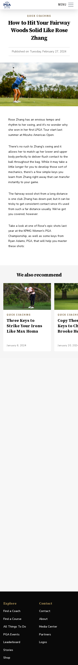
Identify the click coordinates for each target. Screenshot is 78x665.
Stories (8, 650)
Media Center (48, 627)
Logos (43, 642)
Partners (45, 634)
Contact (44, 611)
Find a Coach (11, 611)
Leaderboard (11, 642)
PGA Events (11, 634)
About (43, 619)
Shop (6, 658)
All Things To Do (14, 627)
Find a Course (12, 619)
